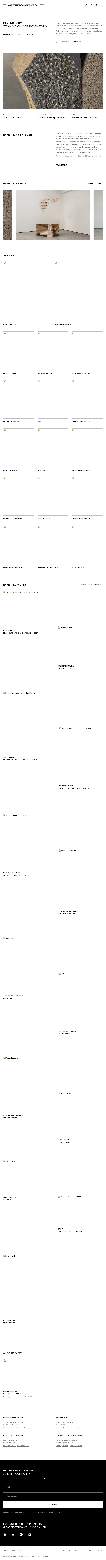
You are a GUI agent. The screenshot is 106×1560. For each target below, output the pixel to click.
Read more (61, 165)
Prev (90, 183)
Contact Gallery (23, 1428)
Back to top (95, 1550)
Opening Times (9, 1428)
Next (100, 183)
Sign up (53, 1504)
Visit (64, 117)
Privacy (28, 1550)
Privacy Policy (54, 1512)
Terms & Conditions (12, 1550)
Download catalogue (69, 42)
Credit (46, 1557)
